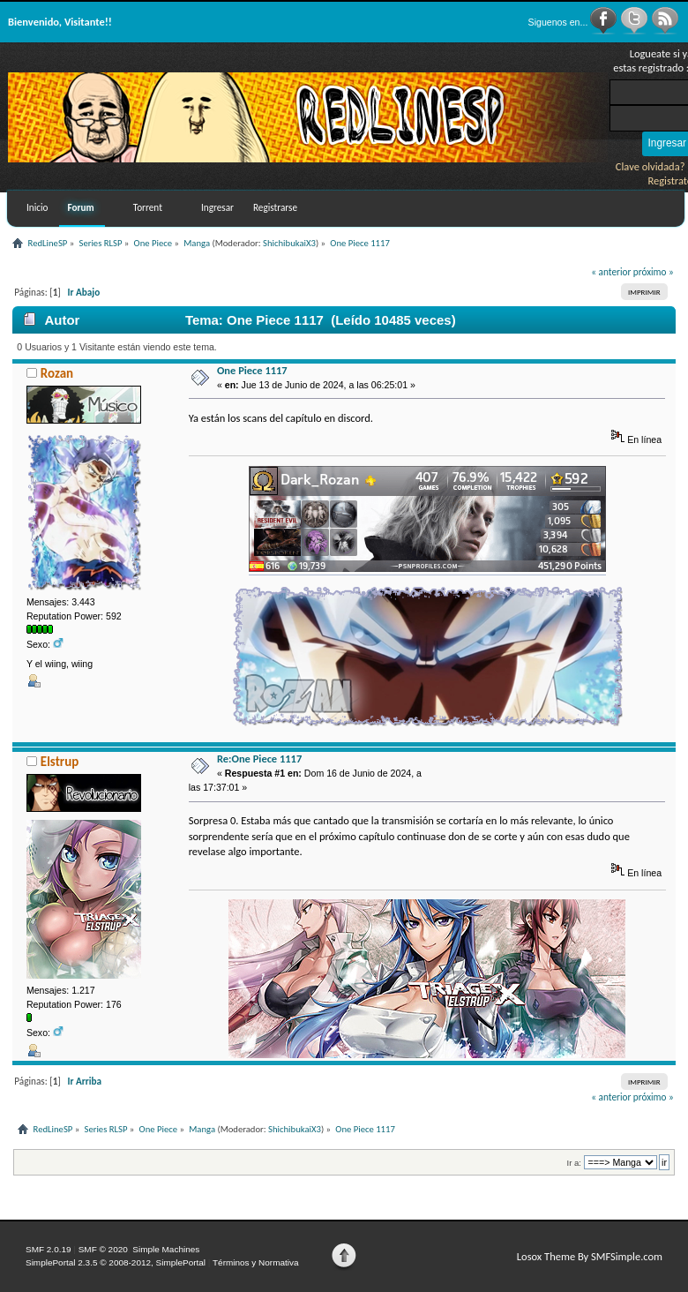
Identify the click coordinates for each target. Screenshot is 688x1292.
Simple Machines (165, 1249)
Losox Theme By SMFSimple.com (589, 1256)
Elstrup (60, 762)
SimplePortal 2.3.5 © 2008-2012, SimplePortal (116, 1262)
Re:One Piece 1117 (259, 758)
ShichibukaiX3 (289, 243)
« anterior (611, 272)
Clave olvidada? (650, 166)
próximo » (653, 272)
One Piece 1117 (252, 370)
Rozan (57, 373)
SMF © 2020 (103, 1249)
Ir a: (574, 1163)
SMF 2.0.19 (48, 1249)
